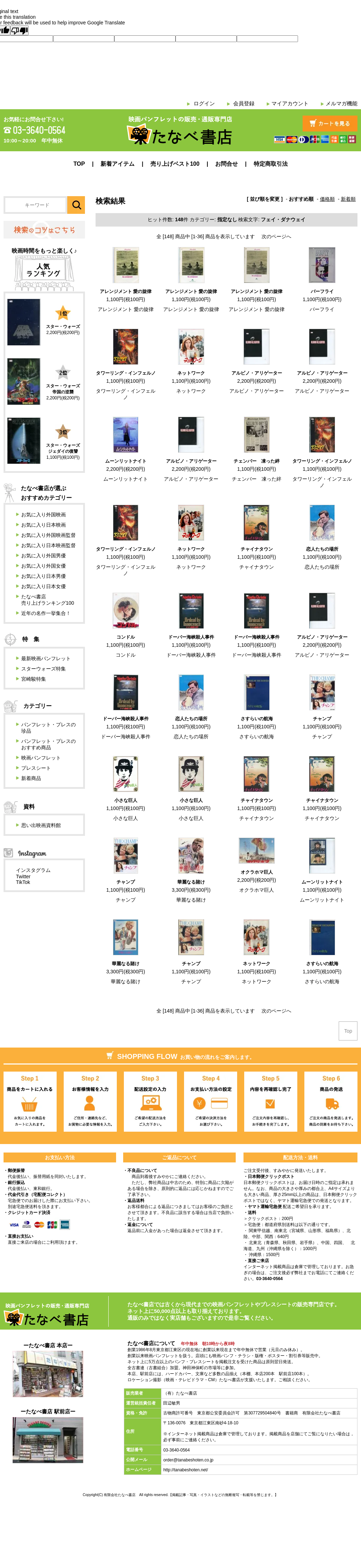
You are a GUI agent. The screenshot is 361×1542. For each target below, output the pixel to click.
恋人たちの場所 (322, 549)
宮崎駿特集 (33, 679)
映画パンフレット (41, 758)
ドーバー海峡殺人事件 (191, 637)
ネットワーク (191, 373)
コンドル (125, 637)
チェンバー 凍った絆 (257, 461)
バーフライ (322, 291)
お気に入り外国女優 (43, 566)
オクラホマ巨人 (257, 872)
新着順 (348, 199)
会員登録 (243, 103)
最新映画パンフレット (46, 658)
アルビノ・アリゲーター (256, 373)
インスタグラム (33, 870)
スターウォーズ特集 (43, 669)
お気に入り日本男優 (43, 576)
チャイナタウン (257, 549)
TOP (79, 164)
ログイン (204, 103)
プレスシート (36, 768)
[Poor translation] (19, 30)
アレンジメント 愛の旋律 (126, 291)
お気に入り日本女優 (43, 586)
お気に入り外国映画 (43, 514)
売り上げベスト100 (175, 164)
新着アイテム (117, 164)
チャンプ (322, 718)
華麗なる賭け (191, 882)
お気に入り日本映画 (43, 525)
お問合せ (226, 164)
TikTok (23, 882)
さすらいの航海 (257, 718)
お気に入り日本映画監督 (48, 545)
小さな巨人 (125, 800)
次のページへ (276, 236)
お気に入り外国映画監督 (48, 535)
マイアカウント (290, 103)
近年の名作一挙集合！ (46, 613)
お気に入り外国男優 (43, 555)
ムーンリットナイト (126, 461)
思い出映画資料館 (41, 825)
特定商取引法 (271, 164)
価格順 (327, 199)
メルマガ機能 (341, 103)
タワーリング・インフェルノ (126, 373)
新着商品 (31, 778)
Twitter (23, 876)
